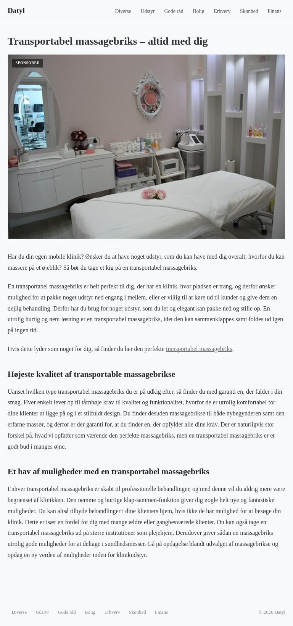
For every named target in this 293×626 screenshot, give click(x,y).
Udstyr (148, 11)
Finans (274, 11)
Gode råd (173, 11)
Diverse (123, 11)
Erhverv (222, 11)
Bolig (198, 11)
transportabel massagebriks (199, 349)
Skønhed (249, 11)
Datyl (16, 10)
